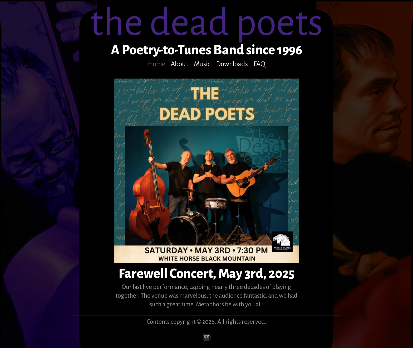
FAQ (259, 64)
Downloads (232, 64)
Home (156, 64)
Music (202, 64)
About (179, 64)
